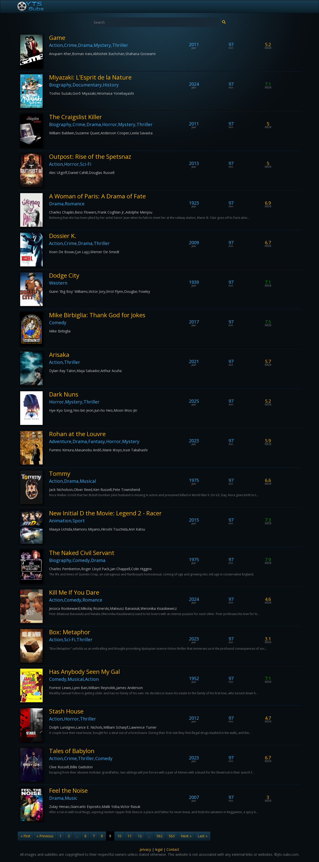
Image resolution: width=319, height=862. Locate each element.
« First (25, 836)
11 (130, 836)
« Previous (45, 836)
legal (158, 849)
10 (119, 836)
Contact (172, 849)
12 (140, 836)
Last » (202, 836)
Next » (186, 836)
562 (159, 836)
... (77, 836)
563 (172, 836)
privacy (145, 849)
